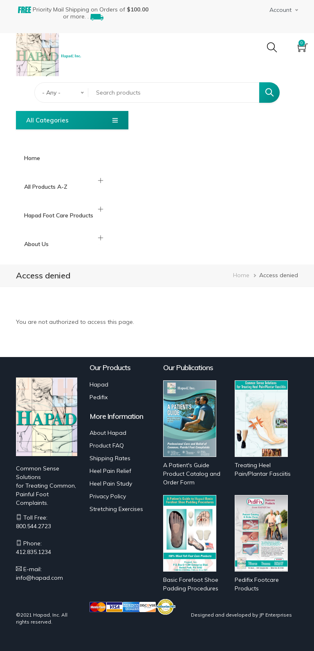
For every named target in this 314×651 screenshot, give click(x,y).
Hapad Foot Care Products (58, 215)
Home (32, 158)
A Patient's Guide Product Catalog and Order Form (191, 473)
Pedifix (99, 397)
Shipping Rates (110, 458)
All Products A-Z (45, 186)
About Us (36, 244)
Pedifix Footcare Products (257, 584)
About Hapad (108, 432)
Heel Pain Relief (110, 471)
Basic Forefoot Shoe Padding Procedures (190, 584)
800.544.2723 (33, 526)
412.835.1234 (33, 552)
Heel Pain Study (111, 483)
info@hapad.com (39, 577)
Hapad (99, 384)
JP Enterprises (275, 615)
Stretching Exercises (116, 509)
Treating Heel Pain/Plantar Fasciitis (263, 469)
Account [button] (280, 10)
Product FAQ (107, 445)
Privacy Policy (108, 496)
